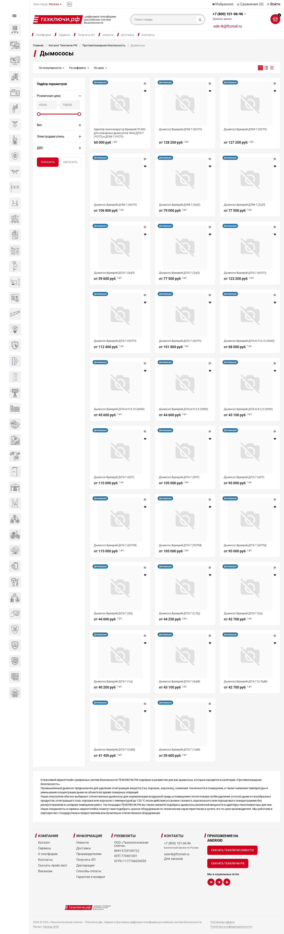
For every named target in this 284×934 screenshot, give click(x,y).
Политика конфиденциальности (231, 926)
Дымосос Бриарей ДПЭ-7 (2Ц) (243, 613)
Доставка (127, 35)
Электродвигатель (50, 136)
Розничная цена (49, 96)
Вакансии (45, 871)
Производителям (88, 854)
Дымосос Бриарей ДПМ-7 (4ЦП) (179, 204)
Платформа (43, 35)
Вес (39, 125)
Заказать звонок (222, 19)
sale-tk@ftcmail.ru (227, 26)
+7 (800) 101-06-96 (228, 16)
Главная (38, 45)
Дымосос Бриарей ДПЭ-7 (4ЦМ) (179, 681)
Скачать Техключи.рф (227, 863)
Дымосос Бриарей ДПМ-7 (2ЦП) (244, 204)
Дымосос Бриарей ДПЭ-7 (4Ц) (113, 613)
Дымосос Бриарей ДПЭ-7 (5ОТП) (115, 340)
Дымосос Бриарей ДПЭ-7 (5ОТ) (179, 477)
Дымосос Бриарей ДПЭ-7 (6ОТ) (114, 477)
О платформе (48, 854)
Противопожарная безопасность (103, 45)
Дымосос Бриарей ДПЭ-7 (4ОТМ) (245, 545)
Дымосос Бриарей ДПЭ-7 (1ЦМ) (179, 749)
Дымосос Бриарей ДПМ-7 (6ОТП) (180, 129)
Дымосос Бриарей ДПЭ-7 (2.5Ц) (179, 613)
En (69, 4)
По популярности (50, 67)
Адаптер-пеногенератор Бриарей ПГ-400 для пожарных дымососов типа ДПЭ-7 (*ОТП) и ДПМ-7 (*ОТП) (119, 133)
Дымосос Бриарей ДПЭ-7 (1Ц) (113, 681)
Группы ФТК (51, 926)
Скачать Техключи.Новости (232, 850)
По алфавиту (77, 67)
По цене (99, 67)
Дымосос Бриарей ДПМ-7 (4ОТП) (115, 204)
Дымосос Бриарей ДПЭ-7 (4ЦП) (114, 272)
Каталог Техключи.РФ (63, 45)
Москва (54, 4)
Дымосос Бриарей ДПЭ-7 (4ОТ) (244, 477)
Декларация (100, 82)
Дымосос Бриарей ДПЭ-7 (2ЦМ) (114, 749)
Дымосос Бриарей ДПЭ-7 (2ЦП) (179, 272)
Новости (108, 35)
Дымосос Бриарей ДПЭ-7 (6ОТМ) (115, 545)
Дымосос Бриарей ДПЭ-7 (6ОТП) (245, 272)
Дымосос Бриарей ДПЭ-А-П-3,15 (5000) (249, 340)
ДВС (40, 148)
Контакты (148, 35)
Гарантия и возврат (90, 877)
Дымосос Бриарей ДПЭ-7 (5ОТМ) (180, 545)
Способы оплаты (88, 871)
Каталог (44, 842)
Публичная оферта (222, 922)
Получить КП (86, 35)
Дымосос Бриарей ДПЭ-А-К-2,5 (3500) (248, 409)
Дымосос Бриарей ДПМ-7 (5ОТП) (245, 129)
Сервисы (64, 35)
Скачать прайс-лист (52, 865)
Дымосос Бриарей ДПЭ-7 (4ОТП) (180, 340)
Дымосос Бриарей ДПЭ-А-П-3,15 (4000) (119, 409)
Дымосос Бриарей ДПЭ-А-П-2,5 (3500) (183, 409)
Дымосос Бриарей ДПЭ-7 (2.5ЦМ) (245, 681)
